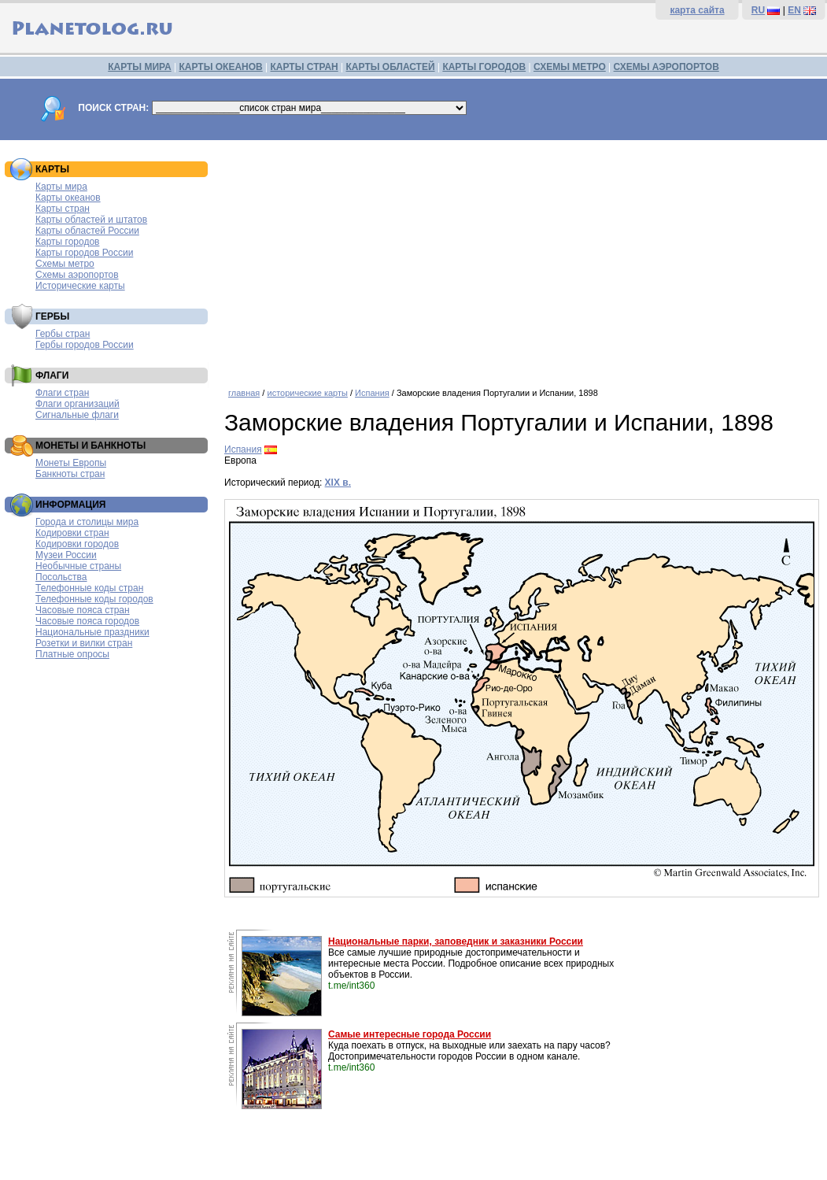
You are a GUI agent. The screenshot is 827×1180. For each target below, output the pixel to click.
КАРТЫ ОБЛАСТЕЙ (390, 66)
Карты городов (67, 241)
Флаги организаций (77, 403)
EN (794, 10)
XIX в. (338, 482)
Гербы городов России (84, 344)
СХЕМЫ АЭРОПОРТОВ (666, 66)
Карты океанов (68, 197)
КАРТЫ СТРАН (304, 66)
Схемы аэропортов (77, 274)
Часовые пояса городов (87, 621)
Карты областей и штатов (91, 219)
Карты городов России (84, 252)
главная (244, 393)
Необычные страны (78, 566)
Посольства (61, 577)
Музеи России (66, 554)
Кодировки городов (77, 543)
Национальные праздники (92, 632)
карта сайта (697, 10)
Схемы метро (64, 263)
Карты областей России (87, 230)
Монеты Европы (70, 462)
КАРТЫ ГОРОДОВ (484, 66)
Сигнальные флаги (77, 414)
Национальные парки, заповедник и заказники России (455, 941)
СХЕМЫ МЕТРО (569, 66)
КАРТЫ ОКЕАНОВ (220, 66)
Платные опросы (72, 654)
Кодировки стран (72, 532)
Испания (372, 393)
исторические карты (307, 393)
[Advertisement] (521, 258)
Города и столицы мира (86, 521)
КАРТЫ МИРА (139, 66)
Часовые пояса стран (82, 610)
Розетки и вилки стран (83, 643)
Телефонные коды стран (89, 588)
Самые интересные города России (409, 1034)
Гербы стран (62, 333)
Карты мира (61, 186)
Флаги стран (62, 392)
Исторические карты (80, 285)
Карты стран (62, 208)
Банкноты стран (70, 473)
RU (758, 10)
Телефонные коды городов (94, 599)
